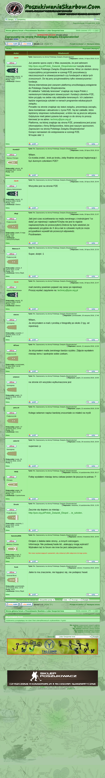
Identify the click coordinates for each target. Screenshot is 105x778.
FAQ (97, 19)
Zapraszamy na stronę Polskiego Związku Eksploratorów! (42, 36)
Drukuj (8, 49)
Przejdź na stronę (76, 44)
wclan (16, 39)
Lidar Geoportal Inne (55, 31)
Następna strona (93, 44)
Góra (7, 144)
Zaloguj (9, 19)
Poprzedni (87, 49)
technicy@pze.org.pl (60, 119)
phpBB (42, 687)
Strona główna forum (14, 31)
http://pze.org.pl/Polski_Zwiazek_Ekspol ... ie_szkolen (55, 513)
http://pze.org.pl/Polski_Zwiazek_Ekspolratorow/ (52, 66)
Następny (95, 49)
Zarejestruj (20, 19)
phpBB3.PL (71, 689)
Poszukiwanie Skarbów (35, 31)
